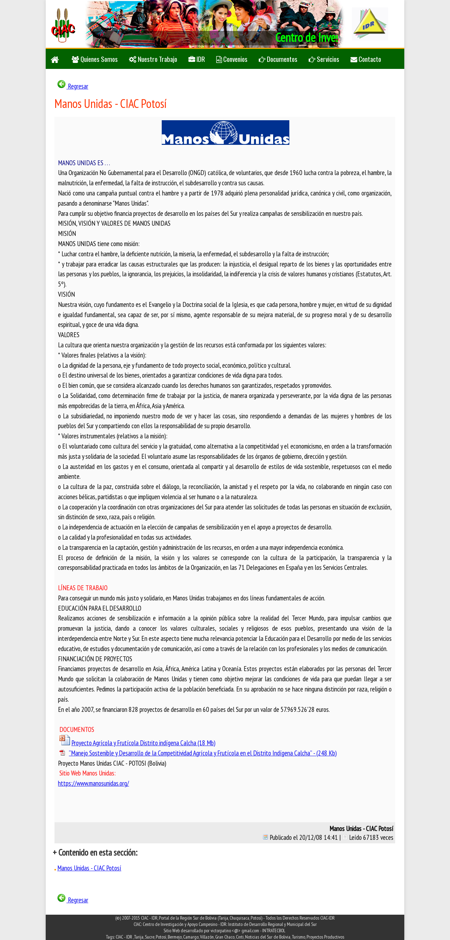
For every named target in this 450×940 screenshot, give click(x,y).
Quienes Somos (95, 59)
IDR (196, 59)
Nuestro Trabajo (153, 59)
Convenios (232, 59)
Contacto (366, 59)
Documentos (278, 59)
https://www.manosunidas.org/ (93, 783)
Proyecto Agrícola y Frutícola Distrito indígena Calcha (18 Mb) (143, 742)
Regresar (72, 86)
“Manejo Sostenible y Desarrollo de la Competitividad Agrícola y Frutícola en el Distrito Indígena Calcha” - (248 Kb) (203, 752)
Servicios (324, 59)
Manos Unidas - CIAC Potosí (89, 867)
